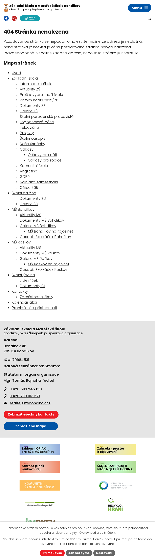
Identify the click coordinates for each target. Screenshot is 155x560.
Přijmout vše (52, 553)
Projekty (27, 132)
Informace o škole (36, 83)
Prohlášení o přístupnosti (34, 307)
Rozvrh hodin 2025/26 (39, 100)
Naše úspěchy (32, 143)
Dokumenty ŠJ (32, 285)
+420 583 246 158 (23, 389)
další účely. (107, 533)
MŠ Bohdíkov (23, 209)
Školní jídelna (23, 274)
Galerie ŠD (29, 203)
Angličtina (29, 171)
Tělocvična (29, 127)
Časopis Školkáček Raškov (43, 269)
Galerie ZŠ (29, 111)
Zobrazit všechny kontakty (31, 414)
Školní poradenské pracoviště (46, 116)
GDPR (25, 176)
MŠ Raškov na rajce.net (48, 264)
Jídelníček (29, 280)
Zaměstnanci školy (36, 296)
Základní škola (25, 78)
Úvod (16, 72)
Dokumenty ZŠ (32, 105)
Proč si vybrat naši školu (41, 94)
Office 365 (29, 187)
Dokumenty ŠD (33, 198)
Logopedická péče (37, 121)
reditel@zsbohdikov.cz (27, 403)
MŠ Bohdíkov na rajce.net (50, 231)
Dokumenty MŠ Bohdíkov (42, 220)
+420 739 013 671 (22, 395)
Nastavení (104, 553)
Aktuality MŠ (30, 214)
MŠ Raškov (21, 242)
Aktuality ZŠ (30, 89)
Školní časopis (32, 138)
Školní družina (24, 193)
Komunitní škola (34, 165)
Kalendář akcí (24, 302)
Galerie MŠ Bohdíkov (38, 225)
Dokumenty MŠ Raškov (40, 253)
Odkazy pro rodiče (45, 160)
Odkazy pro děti (42, 154)
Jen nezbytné (79, 553)
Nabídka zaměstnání (39, 182)
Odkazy (27, 149)
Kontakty (20, 291)
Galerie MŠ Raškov (36, 258)
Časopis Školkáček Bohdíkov (45, 236)
